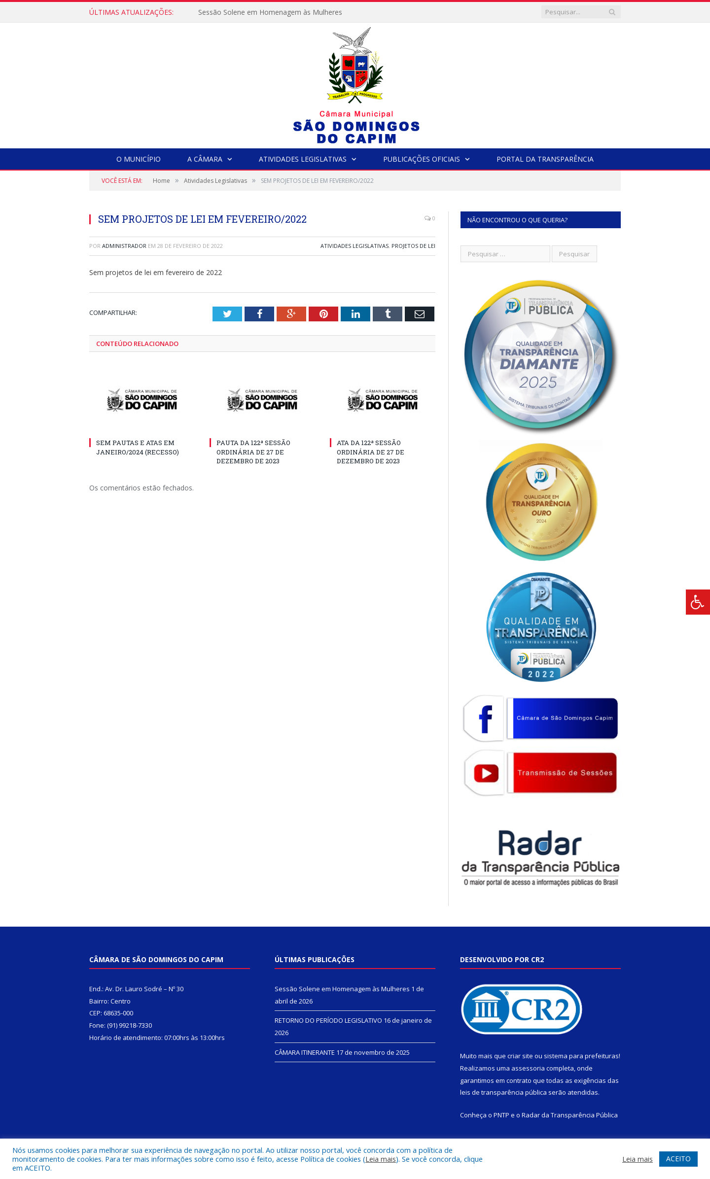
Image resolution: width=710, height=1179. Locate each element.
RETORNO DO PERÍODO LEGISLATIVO (328, 1020)
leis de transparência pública (503, 1092)
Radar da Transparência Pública (570, 1114)
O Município (138, 159)
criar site (520, 1055)
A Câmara (204, 159)
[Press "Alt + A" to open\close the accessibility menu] (698, 602)
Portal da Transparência (545, 159)
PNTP (501, 1114)
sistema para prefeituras (581, 1055)
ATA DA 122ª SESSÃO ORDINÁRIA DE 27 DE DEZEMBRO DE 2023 (370, 451)
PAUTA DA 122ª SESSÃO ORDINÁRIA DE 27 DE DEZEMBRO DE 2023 (253, 451)
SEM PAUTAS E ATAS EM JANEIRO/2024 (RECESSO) (137, 447)
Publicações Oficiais (421, 159)
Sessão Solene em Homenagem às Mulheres (270, 12)
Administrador (124, 245)
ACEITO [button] (678, 1158)
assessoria (528, 1068)
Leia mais (380, 1159)
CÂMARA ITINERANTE (305, 1052)
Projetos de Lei (413, 245)
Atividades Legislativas (303, 159)
